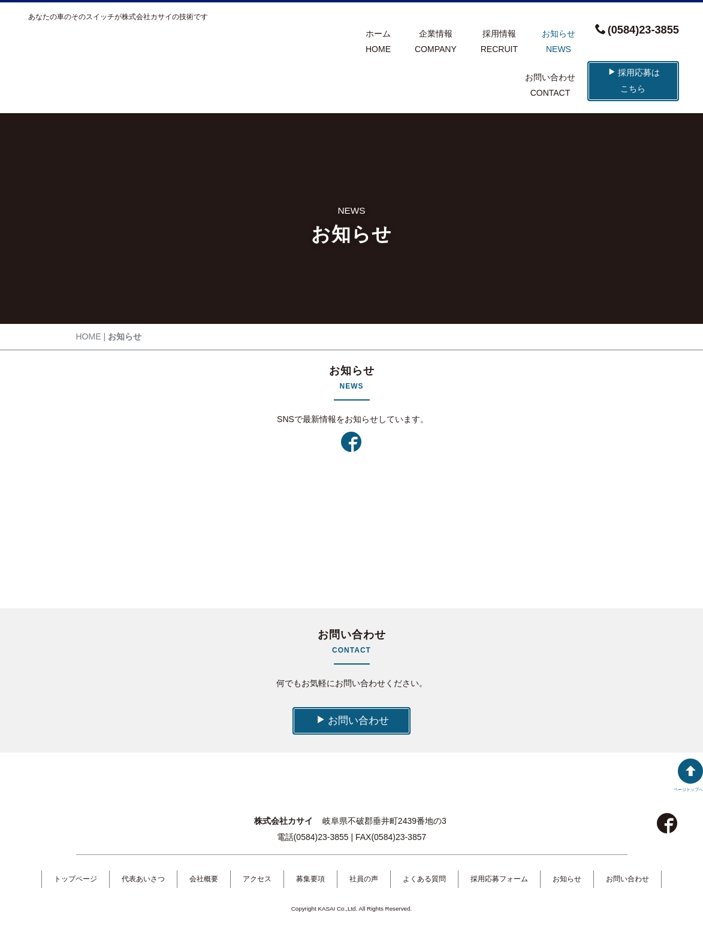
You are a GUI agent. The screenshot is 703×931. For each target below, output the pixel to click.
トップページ (75, 879)
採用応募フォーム (499, 879)
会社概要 (203, 879)
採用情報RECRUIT (499, 41)
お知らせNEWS (558, 41)
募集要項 (310, 879)
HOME (88, 336)
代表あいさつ (143, 879)
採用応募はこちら (634, 80)
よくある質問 (424, 879)
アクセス (257, 879)
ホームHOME (378, 41)
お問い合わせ (352, 720)
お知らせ (567, 879)
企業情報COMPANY (436, 41)
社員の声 (363, 879)
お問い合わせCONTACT (550, 85)
